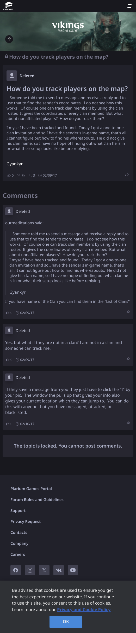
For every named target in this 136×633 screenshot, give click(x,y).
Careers (17, 554)
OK (66, 621)
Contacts (18, 532)
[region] (68, 607)
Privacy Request (25, 521)
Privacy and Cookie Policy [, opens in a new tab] (83, 609)
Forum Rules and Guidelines (37, 499)
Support (18, 510)
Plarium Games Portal (31, 488)
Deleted (27, 76)
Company (19, 543)
